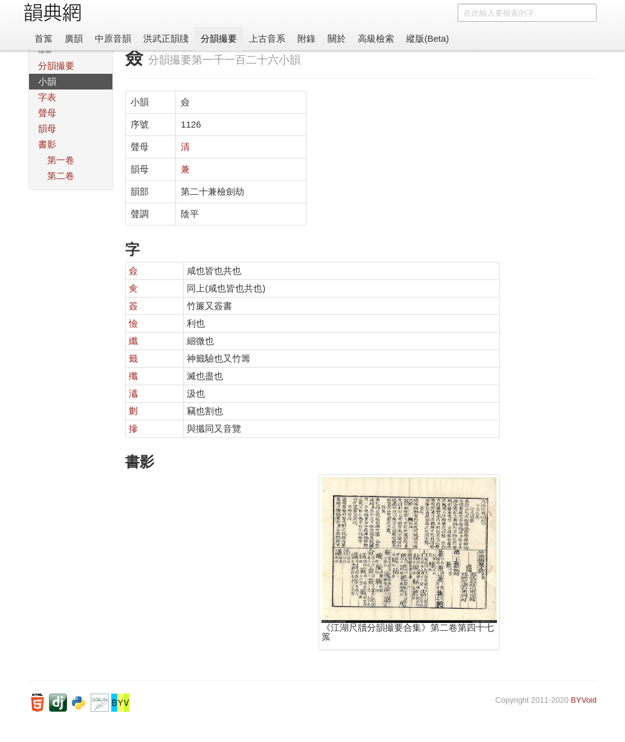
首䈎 (43, 38)
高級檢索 (376, 38)
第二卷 (60, 176)
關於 (337, 38)
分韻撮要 (219, 38)
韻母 (47, 128)
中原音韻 (113, 38)
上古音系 (267, 38)
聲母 (47, 113)
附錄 (306, 38)
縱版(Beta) (427, 38)
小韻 (47, 81)
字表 (47, 97)
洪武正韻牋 (166, 38)
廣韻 (74, 38)
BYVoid (584, 700)
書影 (47, 144)
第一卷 (60, 160)
